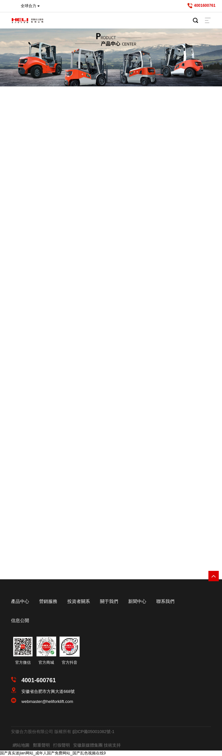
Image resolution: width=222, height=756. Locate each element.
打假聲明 (61, 745)
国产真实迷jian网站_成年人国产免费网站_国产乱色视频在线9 (53, 753)
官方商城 (46, 662)
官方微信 (23, 662)
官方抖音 (69, 662)
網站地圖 (21, 745)
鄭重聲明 (41, 745)
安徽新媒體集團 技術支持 (97, 745)
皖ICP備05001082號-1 (93, 731)
